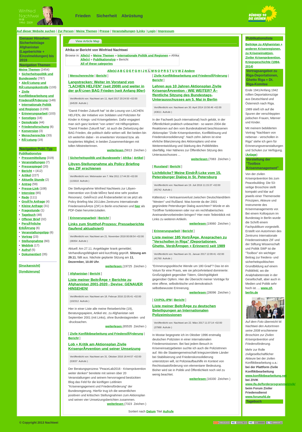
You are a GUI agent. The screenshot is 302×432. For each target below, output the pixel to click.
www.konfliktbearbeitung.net (265, 375)
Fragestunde (31, 210)
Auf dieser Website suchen (36, 31)
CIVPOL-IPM (163, 300)
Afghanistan (78, 273)
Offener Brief (31, 219)
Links (141, 31)
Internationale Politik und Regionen (142, 55)
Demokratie (30, 122)
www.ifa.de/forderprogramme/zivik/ (270, 384)
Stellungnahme (32, 241)
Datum (151, 411)
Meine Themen (86, 31)
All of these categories (97, 63)
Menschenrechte (34, 135)
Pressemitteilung (34, 157)
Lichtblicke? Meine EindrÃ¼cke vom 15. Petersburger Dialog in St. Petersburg (186, 175)
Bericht (27, 171)
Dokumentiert (31, 254)
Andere (189, 70)
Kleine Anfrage (32, 206)
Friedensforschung (35, 126)
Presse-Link (30, 188)
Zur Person (66, 31)
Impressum (166, 31)
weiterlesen (115, 150)
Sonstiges (29, 118)
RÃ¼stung (29, 139)
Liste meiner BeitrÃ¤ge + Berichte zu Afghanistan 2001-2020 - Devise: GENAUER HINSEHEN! (105, 284)
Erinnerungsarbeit (35, 113)
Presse (104, 31)
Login (151, 31)
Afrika (127, 157)
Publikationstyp (30, 153)
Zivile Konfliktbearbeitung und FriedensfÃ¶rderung (36, 96)
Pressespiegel (32, 166)
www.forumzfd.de (257, 396)
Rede (25, 197)
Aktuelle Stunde (33, 179)
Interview (28, 193)
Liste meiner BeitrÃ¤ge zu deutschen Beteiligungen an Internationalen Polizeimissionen (184, 310)
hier (137, 206)
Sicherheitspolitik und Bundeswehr (95, 157)
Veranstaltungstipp (35, 232)
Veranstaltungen (123, 31)
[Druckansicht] (29, 265)
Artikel (26, 175)
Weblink (27, 245)
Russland (161, 166)
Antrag (26, 184)
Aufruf (26, 250)
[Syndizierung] (29, 271)
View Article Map (87, 41)
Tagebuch (29, 214)
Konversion (30, 131)
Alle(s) (85, 55)
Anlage (251, 154)
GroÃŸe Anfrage (33, 201)
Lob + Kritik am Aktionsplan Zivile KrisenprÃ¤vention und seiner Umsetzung (104, 346)
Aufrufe (168, 411)
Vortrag (27, 236)
